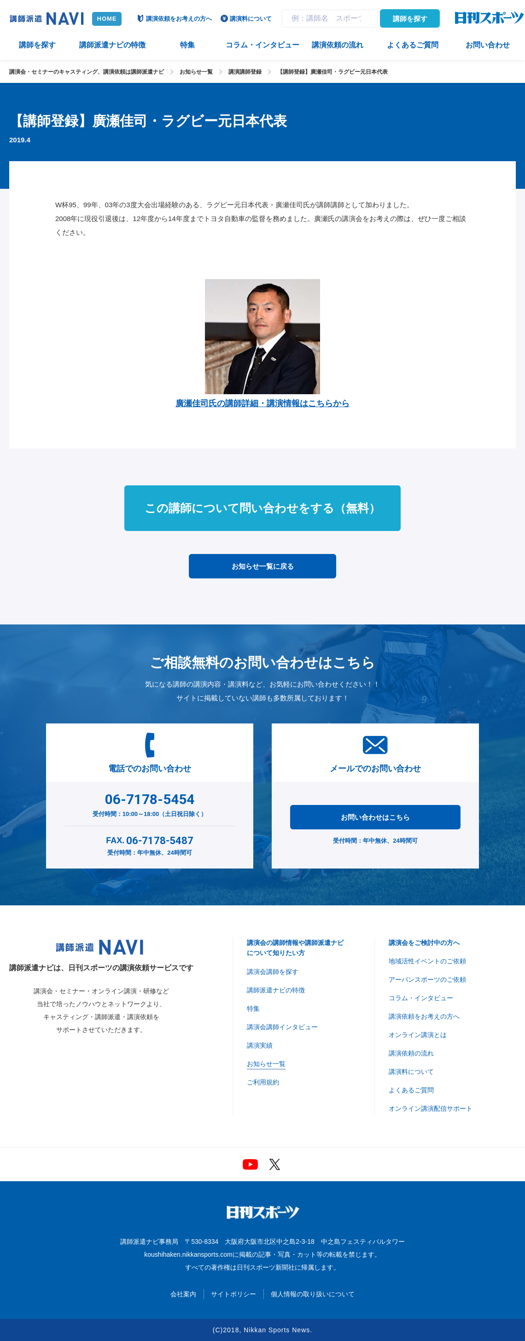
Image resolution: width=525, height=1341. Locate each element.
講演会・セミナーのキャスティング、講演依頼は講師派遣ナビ (86, 72)
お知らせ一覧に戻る (263, 566)
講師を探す (410, 19)
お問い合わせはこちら (375, 817)
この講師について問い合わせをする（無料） (262, 507)
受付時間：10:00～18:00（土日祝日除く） (150, 803)
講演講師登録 (245, 72)
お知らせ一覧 (196, 72)
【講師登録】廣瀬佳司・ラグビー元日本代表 (332, 72)
